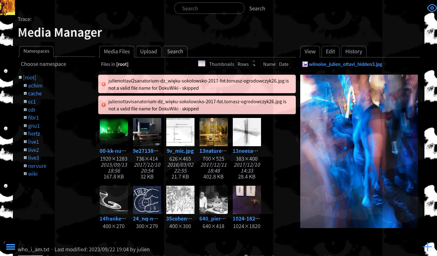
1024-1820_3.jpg (253, 218)
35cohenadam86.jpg (191, 218)
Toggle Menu (10, 247)
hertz (34, 133)
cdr (31, 109)
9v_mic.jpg (180, 150)
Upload (148, 51)
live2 (33, 149)
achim (35, 85)
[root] (29, 77)
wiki (32, 173)
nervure (37, 165)
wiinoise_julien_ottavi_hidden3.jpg (345, 64)
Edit (330, 51)
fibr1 (33, 117)
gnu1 (34, 125)
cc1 (32, 101)
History (353, 51)
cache (35, 93)
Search (257, 8)
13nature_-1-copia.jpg (227, 150)
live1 (33, 141)
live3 (33, 157)
